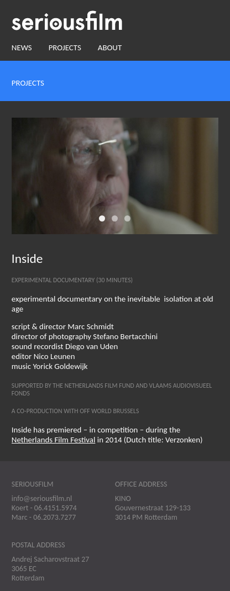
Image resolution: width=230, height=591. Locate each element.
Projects (65, 47)
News (22, 47)
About (110, 47)
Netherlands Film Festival (54, 440)
